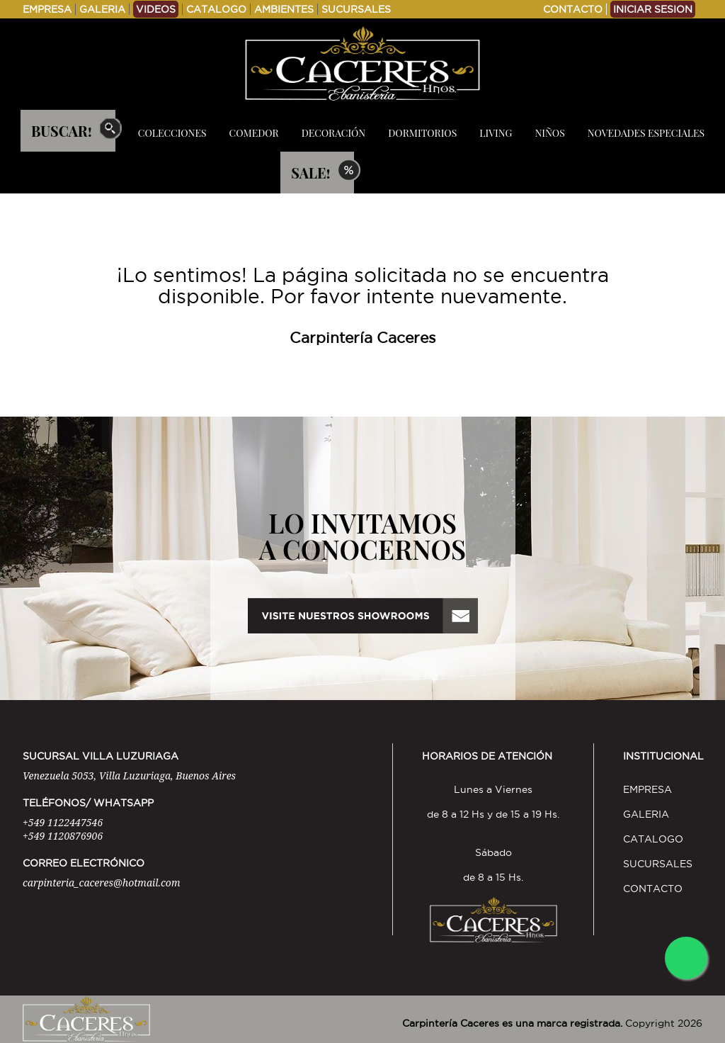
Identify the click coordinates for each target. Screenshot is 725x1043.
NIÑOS (549, 133)
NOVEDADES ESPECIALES (646, 133)
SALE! (310, 172)
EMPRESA (47, 9)
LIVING (495, 133)
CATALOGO (216, 9)
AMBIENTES (284, 9)
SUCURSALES (356, 9)
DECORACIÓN (334, 133)
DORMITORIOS (422, 133)
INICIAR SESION (652, 9)
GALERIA (102, 9)
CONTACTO (573, 9)
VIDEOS (156, 9)
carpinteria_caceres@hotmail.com (101, 882)
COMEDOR (254, 133)
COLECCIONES (172, 133)
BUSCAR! (61, 130)
